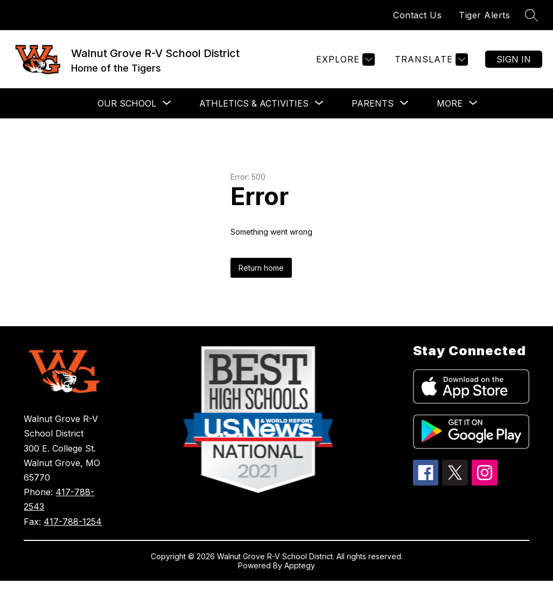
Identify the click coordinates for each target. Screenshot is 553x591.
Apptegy (299, 565)
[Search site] (531, 15)
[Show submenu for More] (450, 103)
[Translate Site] (430, 59)
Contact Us (417, 15)
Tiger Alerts (484, 15)
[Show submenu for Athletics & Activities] (254, 103)
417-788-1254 (73, 521)
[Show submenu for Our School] (126, 103)
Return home (261, 267)
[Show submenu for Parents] (373, 103)
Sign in (513, 59)
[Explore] (344, 59)
